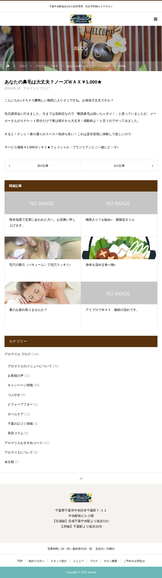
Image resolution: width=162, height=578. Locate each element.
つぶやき (14, 395)
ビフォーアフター (20, 404)
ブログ (94, 561)
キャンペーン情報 (20, 385)
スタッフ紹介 (59, 561)
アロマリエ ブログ (36, 88)
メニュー (78, 561)
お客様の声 (15, 375)
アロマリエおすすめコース (23, 443)
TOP (19, 561)
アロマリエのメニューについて (30, 366)
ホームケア (15, 414)
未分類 (9, 462)
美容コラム (15, 433)
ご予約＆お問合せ (134, 561)
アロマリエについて (19, 452)
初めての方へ (36, 561)
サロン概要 (110, 561)
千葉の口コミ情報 (20, 423)
